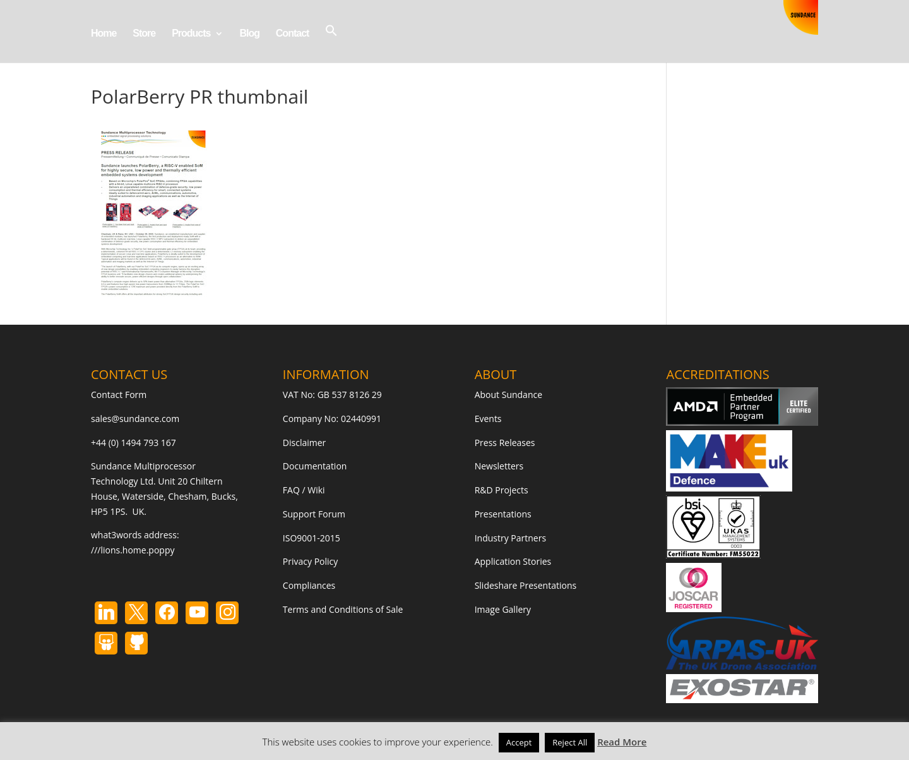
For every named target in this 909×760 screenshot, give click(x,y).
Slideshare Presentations (526, 585)
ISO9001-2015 (311, 538)
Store (144, 34)
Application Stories (513, 561)
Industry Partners (510, 538)
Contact (292, 34)
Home (103, 34)
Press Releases (505, 443)
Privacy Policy (310, 561)
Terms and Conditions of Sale (343, 609)
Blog (249, 34)
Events (488, 419)
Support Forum (314, 514)
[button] (331, 43)
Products (191, 34)
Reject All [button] (569, 742)
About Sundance (508, 395)
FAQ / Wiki (304, 490)
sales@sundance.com (135, 419)
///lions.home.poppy (132, 550)
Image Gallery (503, 609)
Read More (621, 741)
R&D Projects (501, 490)
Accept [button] (519, 742)
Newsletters (499, 466)
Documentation (315, 466)
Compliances (309, 585)
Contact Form (118, 395)
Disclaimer (304, 443)
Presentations (503, 514)
